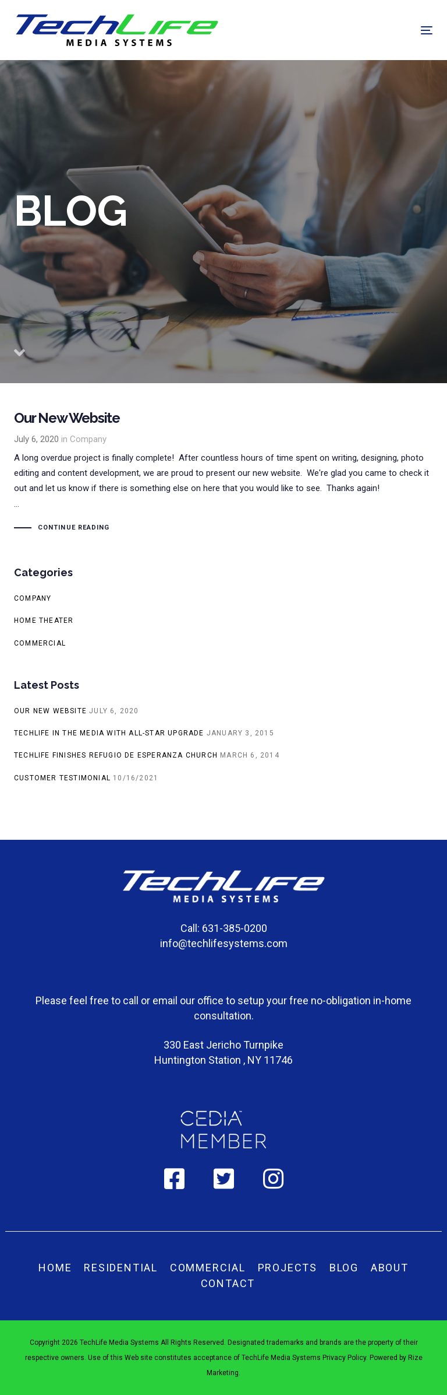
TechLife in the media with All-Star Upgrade (109, 733)
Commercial (40, 643)
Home (55, 1267)
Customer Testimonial (62, 778)
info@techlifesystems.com (224, 943)
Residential (121, 1267)
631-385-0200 (234, 928)
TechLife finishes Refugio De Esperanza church (116, 755)
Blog (344, 1267)
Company (88, 439)
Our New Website (223, 473)
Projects (287, 1267)
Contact (228, 1283)
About (390, 1267)
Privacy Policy (344, 1358)
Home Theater (43, 620)
